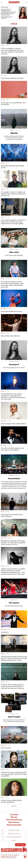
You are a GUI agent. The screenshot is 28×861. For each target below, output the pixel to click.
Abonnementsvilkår (14, 825)
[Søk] (1, 2)
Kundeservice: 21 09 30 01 (14, 833)
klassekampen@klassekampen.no (14, 837)
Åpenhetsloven (14, 822)
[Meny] (26, 2)
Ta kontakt (14, 814)
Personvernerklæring (14, 820)
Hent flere (14, 806)
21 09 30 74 (4, 18)
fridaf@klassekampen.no (6, 16)
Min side (14, 817)
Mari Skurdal (13, 857)
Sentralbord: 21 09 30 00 (14, 830)
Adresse (14, 840)
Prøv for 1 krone (20, 844)
